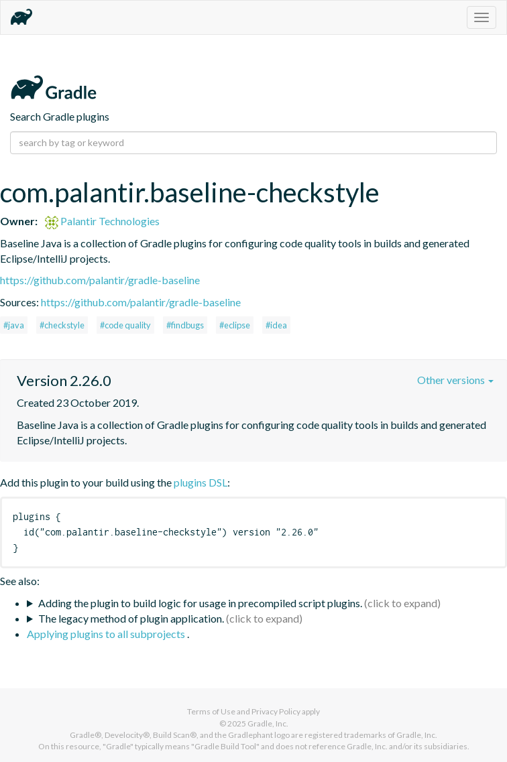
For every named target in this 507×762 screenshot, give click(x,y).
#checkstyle (62, 325)
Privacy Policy (275, 711)
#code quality (125, 325)
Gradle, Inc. (267, 723)
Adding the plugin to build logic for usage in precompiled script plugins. (200, 602)
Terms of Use (211, 711)
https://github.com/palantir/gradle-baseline (100, 279)
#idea (276, 325)
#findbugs (185, 325)
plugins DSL (200, 482)
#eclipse (234, 325)
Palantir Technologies (102, 220)
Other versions (455, 379)
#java (13, 325)
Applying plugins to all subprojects (107, 633)
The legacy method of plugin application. (131, 618)
